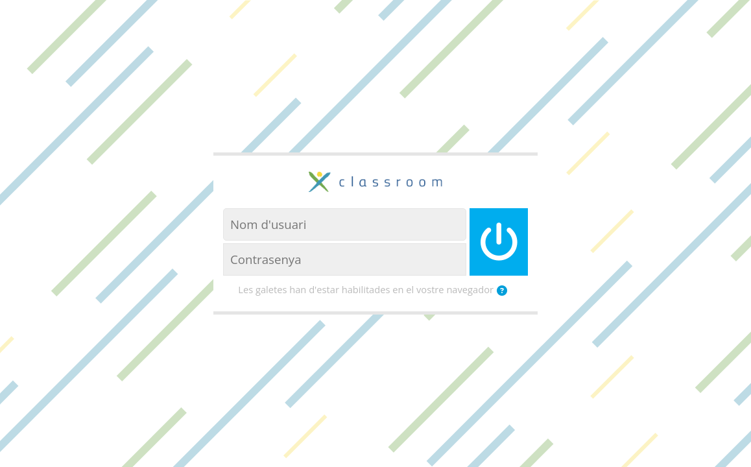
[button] (504, 290)
